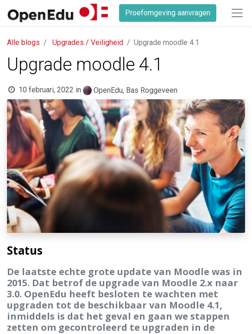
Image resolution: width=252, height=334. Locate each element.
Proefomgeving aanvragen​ (167, 12)
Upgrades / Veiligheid (87, 42)
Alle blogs (23, 42)
